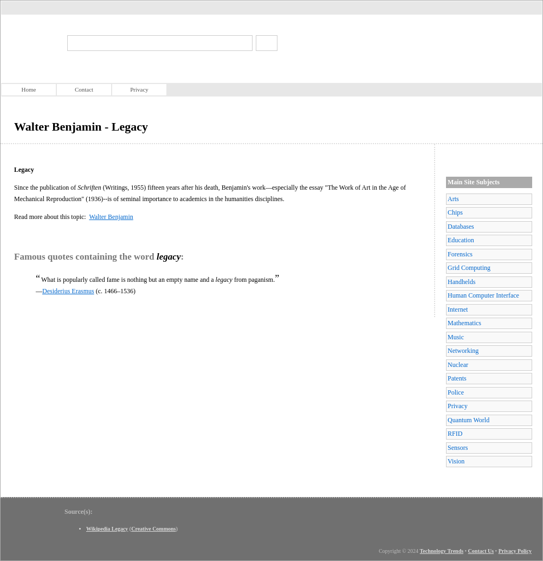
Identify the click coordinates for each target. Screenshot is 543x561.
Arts (453, 199)
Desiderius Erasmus (68, 291)
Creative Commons (153, 529)
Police (456, 392)
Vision (456, 461)
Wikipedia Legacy (107, 529)
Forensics (460, 254)
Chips (455, 212)
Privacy (139, 89)
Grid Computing (469, 268)
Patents (457, 378)
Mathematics (464, 323)
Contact (84, 89)
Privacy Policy (515, 551)
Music (456, 337)
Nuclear (458, 365)
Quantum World (468, 420)
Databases (461, 226)
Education (461, 240)
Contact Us (481, 551)
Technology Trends (442, 551)
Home (29, 89)
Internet (458, 309)
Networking (463, 350)
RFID (455, 433)
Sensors (458, 448)
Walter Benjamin (111, 217)
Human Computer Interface (483, 295)
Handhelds (461, 282)
